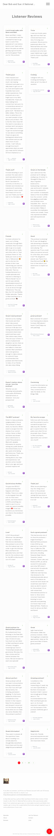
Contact (30, 818)
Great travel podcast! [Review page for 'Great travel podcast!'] (14, 316)
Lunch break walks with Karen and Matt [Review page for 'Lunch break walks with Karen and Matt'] (14, 31)
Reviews (5, 820)
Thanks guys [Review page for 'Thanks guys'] (10, 75)
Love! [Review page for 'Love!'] (8, 532)
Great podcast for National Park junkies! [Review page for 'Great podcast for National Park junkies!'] (13, 628)
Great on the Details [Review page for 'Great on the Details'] (38, 170)
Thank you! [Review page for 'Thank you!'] (35, 484)
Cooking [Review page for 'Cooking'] (34, 75)
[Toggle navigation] (48, 4)
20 (29, 763)
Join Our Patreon (33, 815)
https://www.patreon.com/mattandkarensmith (17, 795)
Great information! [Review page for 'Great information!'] (13, 731)
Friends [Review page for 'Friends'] (8, 236)
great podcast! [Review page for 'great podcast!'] (36, 316)
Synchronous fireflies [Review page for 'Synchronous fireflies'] (13, 484)
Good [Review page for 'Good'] (33, 236)
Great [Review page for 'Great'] (33, 627)
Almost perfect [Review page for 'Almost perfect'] (11, 678)
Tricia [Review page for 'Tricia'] (33, 30)
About (5, 818)
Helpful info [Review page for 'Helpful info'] (35, 731)
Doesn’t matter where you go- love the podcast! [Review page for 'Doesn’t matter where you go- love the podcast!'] (14, 384)
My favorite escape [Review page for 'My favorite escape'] (38, 417)
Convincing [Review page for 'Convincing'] (35, 382)
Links (29, 820)
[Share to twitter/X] (22, 28)
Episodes (6, 815)
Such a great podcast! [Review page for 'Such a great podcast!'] (39, 532)
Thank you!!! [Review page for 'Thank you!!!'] (10, 170)
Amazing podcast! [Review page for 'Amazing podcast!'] (37, 678)
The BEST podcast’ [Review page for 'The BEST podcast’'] (13, 417)
